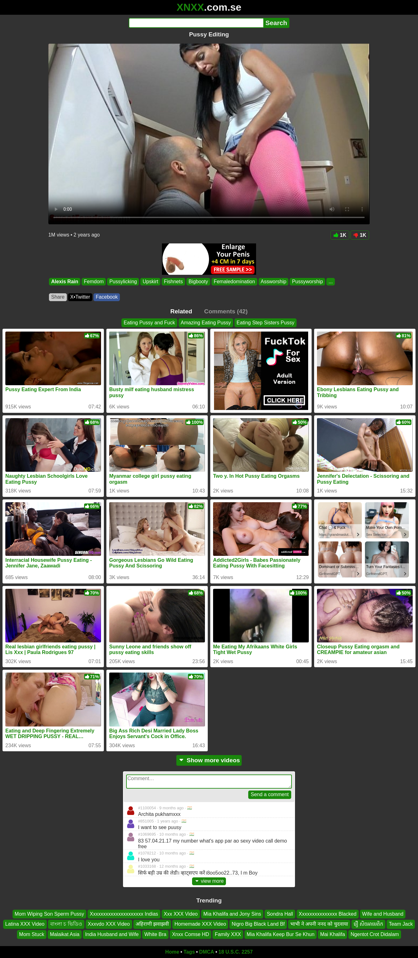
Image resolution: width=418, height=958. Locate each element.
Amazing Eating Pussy (206, 322)
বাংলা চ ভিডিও (66, 924)
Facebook (107, 297)
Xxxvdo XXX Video (109, 924)
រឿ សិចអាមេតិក (368, 924)
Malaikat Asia (64, 934)
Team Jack (401, 924)
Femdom (94, 281)
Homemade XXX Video (200, 924)
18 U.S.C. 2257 (235, 952)
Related (181, 311)
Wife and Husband (383, 914)
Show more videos (209, 760)
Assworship (274, 281)
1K (339, 235)
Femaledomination (234, 281)
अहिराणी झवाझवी (152, 924)
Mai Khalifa (332, 934)
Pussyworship (307, 281)
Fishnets (173, 281)
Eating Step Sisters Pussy (265, 322)
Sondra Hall (280, 914)
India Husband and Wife (112, 934)
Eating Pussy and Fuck (149, 322)
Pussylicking (123, 281)
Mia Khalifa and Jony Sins (232, 914)
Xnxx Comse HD (190, 934)
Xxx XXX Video (181, 914)
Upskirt (150, 281)
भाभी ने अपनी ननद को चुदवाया (319, 924)
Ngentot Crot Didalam (375, 934)
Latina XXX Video (25, 924)
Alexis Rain (64, 281)
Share (58, 297)
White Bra (155, 934)
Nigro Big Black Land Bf (258, 924)
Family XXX (228, 934)
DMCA (206, 952)
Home (172, 952)
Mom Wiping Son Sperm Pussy (49, 914)
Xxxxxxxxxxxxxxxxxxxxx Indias (124, 914)
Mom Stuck (31, 934)
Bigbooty (198, 281)
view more (209, 881)
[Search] (196, 23)
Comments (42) (226, 311)
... (331, 281)
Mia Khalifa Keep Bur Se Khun (280, 934)
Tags (189, 952)
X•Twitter (80, 297)
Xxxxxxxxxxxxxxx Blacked (327, 914)
